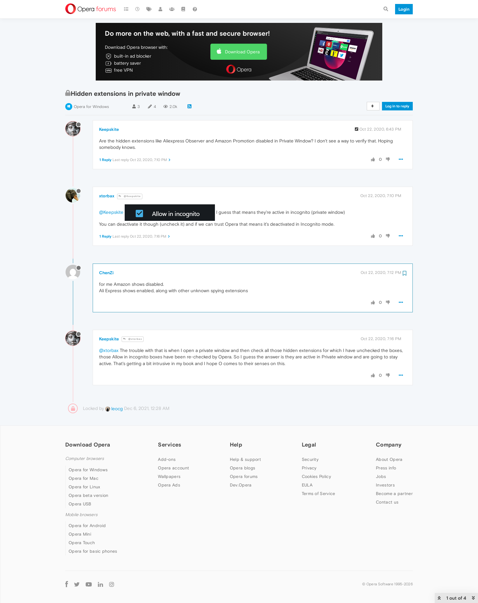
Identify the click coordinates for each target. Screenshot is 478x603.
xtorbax (106, 195)
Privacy (309, 467)
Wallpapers (169, 476)
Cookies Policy (316, 476)
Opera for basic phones (93, 551)
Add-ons (167, 459)
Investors (385, 485)
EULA (307, 485)
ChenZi (106, 272)
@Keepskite (130, 196)
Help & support (245, 459)
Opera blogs (242, 467)
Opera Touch (82, 542)
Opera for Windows (91, 106)
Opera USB (80, 503)
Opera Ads (169, 485)
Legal (309, 444)
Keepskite (109, 129)
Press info (386, 467)
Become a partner (394, 493)
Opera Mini (80, 534)
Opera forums (244, 476)
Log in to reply (397, 106)
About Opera (389, 459)
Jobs (381, 476)
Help (236, 444)
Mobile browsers (81, 514)
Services (169, 444)
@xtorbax (132, 339)
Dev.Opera (241, 485)
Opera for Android (87, 525)
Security (310, 459)
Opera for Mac (83, 478)
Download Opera (242, 51)
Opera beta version (88, 495)
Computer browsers (84, 458)
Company (388, 444)
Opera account (173, 467)
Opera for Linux (84, 486)
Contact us (387, 502)
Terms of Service (318, 493)
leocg (114, 408)
